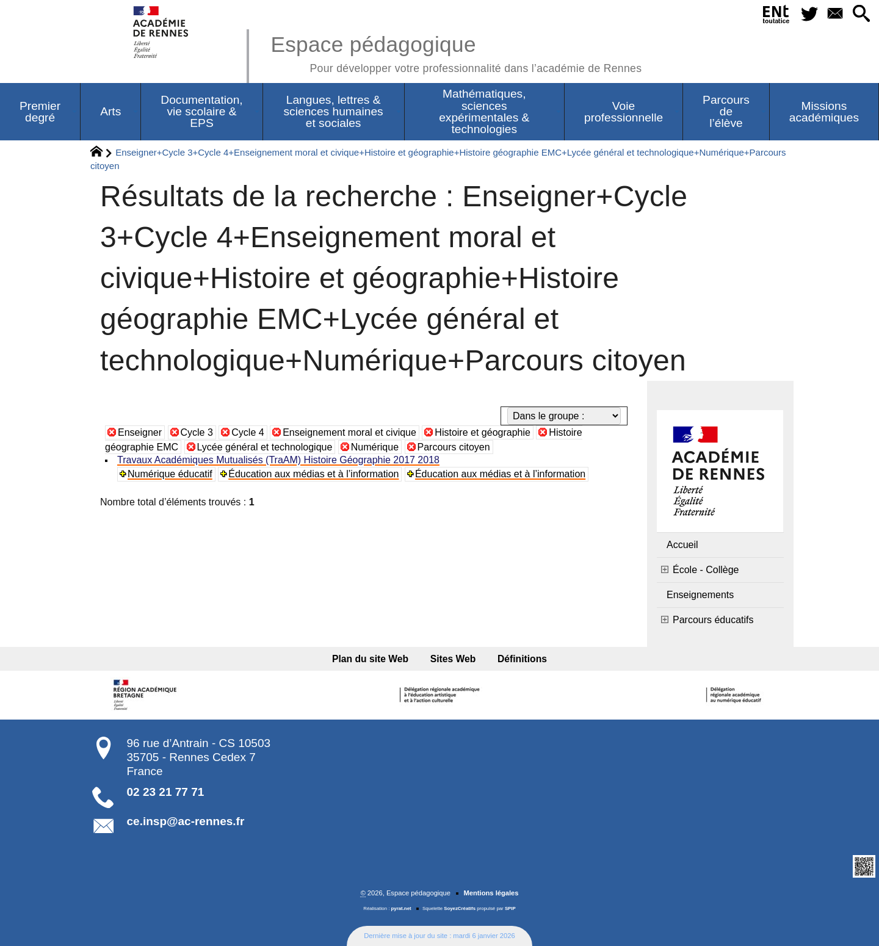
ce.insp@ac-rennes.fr (186, 821)
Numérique (375, 447)
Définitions (522, 659)
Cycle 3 (197, 432)
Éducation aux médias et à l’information (313, 474)
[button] (861, 14)
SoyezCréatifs (460, 908)
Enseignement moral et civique (349, 432)
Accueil (682, 545)
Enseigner (140, 432)
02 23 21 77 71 (165, 791)
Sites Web (453, 659)
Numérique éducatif (170, 474)
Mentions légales (490, 893)
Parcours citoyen (454, 447)
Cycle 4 (247, 432)
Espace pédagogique (456, 52)
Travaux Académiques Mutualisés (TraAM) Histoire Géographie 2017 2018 (278, 460)
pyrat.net (401, 908)
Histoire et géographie (482, 432)
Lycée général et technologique (265, 447)
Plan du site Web (370, 659)
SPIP (510, 908)
